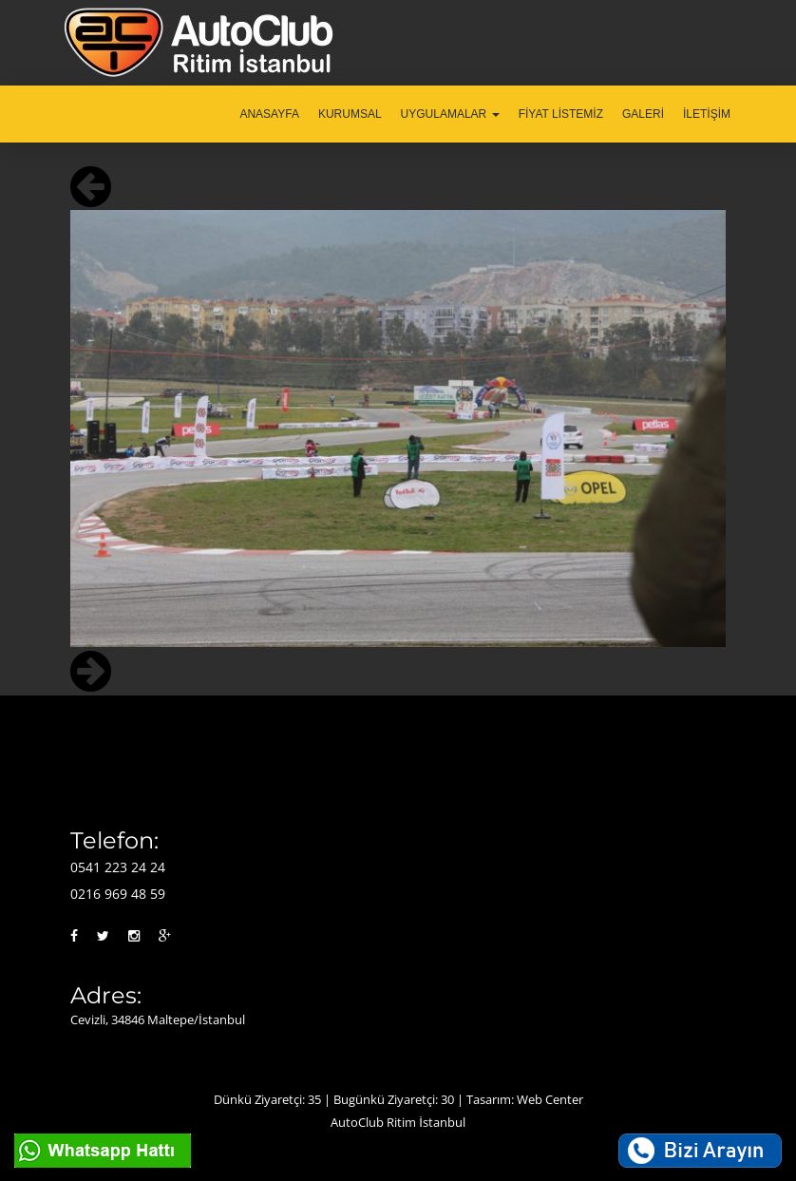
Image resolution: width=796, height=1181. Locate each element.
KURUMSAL (350, 114)
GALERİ (643, 114)
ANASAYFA (268, 114)
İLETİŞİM (706, 114)
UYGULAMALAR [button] (450, 114)
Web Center (550, 1099)
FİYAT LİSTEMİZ (561, 114)
